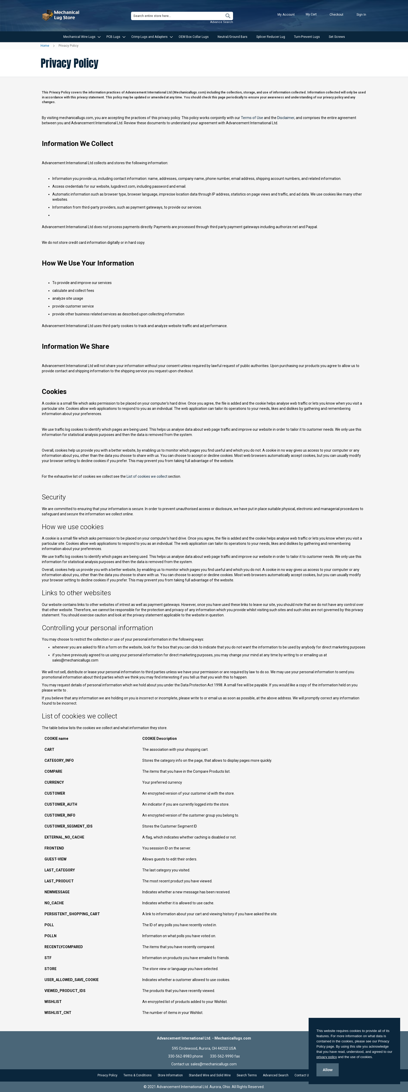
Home (45, 46)
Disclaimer (285, 118)
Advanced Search (275, 1075)
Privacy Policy (107, 1075)
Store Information (170, 1075)
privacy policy (326, 1057)
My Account (286, 14)
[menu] (204, 36)
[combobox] (182, 16)
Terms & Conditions (137, 1075)
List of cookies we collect (147, 476)
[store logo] (61, 15)
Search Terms (247, 1075)
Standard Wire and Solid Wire (210, 1075)
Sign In (361, 14)
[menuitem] (80, 36)
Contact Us (302, 1075)
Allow (327, 1070)
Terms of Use (252, 118)
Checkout (336, 14)
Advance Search (221, 22)
